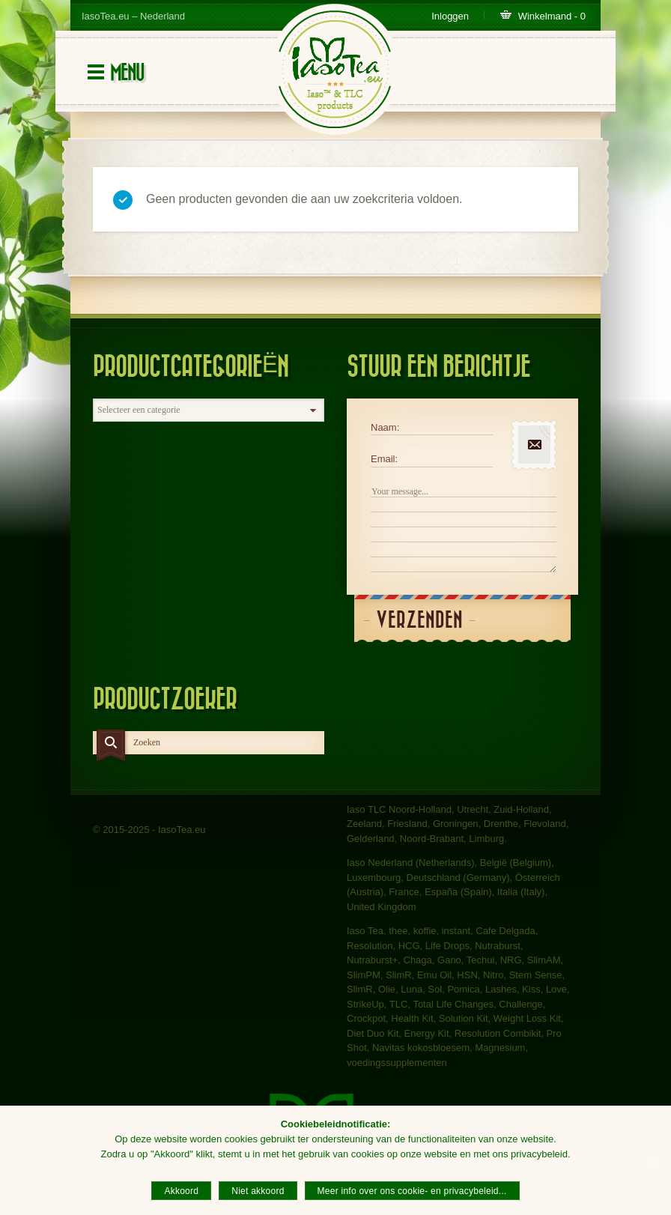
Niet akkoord (257, 1191)
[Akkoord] (652, 1160)
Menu (127, 73)
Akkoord (181, 1191)
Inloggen (450, 16)
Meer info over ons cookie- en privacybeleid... (412, 1191)
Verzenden (419, 620)
